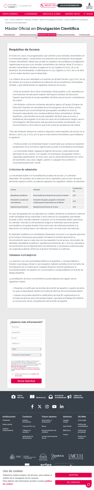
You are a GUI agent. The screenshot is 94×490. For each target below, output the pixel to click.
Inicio (7, 20)
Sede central (7, 424)
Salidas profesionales (66, 35)
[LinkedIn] (61, 406)
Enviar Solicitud (26, 381)
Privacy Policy (20, 369)
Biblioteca (67, 430)
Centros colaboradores (8, 429)
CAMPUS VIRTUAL (89, 6)
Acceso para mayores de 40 (49, 437)
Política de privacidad (82, 431)
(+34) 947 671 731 (28, 426)
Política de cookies (82, 437)
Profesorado (84, 35)
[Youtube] (54, 406)
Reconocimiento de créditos (49, 431)
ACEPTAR (73, 475)
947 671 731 (48, 5)
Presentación (9, 35)
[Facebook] (32, 406)
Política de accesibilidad (83, 425)
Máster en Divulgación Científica (51, 20)
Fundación (6, 420)
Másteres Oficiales (31, 20)
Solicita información (69, 5)
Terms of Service (34, 369)
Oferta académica (16, 20)
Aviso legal (82, 420)
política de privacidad (18, 366)
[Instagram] (47, 406)
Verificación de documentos (27, 437)
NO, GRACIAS (73, 482)
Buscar (90, 14)
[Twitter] (40, 406)
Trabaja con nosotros (26, 431)
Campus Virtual (66, 421)
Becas (44, 426)
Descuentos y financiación (47, 421)
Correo (65, 434)
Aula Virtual (67, 426)
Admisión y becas (72, 14)
